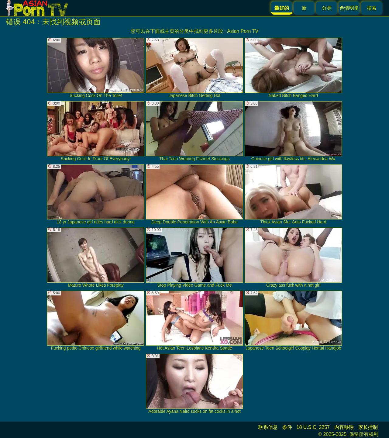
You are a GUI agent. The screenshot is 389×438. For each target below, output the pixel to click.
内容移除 (344, 427)
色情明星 (349, 8)
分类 (327, 8)
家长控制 (368, 427)
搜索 (372, 8)
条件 (287, 427)
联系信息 (268, 427)
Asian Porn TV (242, 31)
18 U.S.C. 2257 (313, 427)
